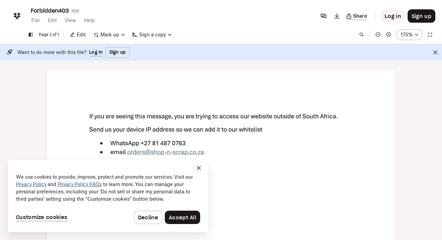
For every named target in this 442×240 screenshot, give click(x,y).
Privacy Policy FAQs (80, 184)
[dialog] (108, 196)
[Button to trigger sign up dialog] (421, 16)
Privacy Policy (31, 184)
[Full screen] (430, 34)
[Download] (337, 16)
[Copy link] (357, 16)
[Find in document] (361, 34)
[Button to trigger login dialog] (393, 16)
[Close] (435, 52)
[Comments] (323, 16)
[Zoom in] (388, 34)
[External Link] (165, 154)
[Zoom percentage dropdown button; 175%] (409, 34)
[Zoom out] (378, 34)
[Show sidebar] (30, 34)
